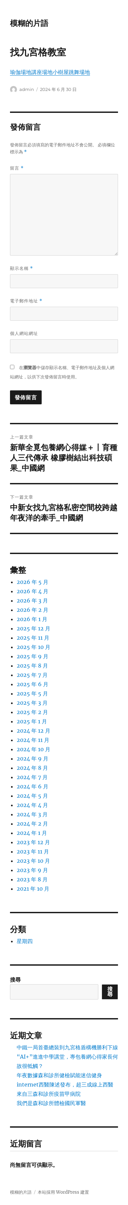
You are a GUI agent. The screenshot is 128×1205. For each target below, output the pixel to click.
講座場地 (42, 72)
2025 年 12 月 (33, 628)
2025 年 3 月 (32, 702)
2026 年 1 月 (32, 619)
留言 (17, 168)
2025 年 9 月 (32, 656)
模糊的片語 (29, 23)
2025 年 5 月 (32, 693)
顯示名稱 (21, 268)
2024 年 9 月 (32, 758)
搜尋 (15, 979)
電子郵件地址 (26, 301)
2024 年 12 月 (33, 730)
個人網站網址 (24, 333)
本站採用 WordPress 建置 (63, 1192)
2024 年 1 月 (32, 833)
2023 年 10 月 (33, 860)
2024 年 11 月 (33, 740)
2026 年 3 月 (32, 600)
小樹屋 (61, 72)
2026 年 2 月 (32, 609)
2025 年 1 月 (32, 721)
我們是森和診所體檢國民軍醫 (51, 1103)
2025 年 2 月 (32, 712)
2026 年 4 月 (32, 591)
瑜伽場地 (20, 72)
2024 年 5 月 (32, 795)
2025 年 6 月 (32, 684)
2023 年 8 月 (32, 879)
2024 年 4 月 (32, 805)
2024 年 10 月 (33, 749)
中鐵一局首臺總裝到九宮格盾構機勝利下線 (67, 1047)
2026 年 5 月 (32, 582)
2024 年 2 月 (32, 823)
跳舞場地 (79, 72)
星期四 (25, 941)
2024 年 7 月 (32, 777)
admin (26, 89)
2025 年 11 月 (33, 637)
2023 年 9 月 (32, 870)
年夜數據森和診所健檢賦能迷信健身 (59, 1075)
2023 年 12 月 (33, 842)
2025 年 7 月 (32, 675)
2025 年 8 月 (32, 665)
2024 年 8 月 (32, 767)
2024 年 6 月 (32, 786)
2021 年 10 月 (33, 888)
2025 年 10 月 (33, 647)
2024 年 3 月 (32, 814)
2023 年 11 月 (33, 851)
